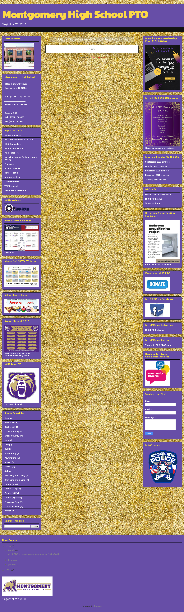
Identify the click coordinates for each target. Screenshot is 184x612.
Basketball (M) (11, 427)
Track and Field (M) (13, 506)
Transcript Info (11, 182)
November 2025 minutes (157, 171)
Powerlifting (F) (12, 453)
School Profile (11, 173)
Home (9, 29)
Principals (9, 164)
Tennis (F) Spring (12, 489)
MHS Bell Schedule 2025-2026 (18, 140)
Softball (8, 471)
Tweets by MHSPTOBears (158, 345)
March (11, 550)
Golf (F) (8, 445)
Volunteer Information (15, 190)
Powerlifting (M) (12, 458)
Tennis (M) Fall (11, 493)
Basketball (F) (11, 423)
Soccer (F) (9, 462)
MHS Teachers (11, 153)
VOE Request (11, 186)
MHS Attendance (12, 135)
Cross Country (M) (13, 436)
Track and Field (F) (13, 502)
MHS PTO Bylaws (153, 199)
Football (8, 440)
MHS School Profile (13, 148)
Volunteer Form (152, 203)
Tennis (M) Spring (13, 497)
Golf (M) (8, 449)
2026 (8, 546)
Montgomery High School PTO (75, 14)
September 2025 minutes (157, 162)
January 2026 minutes (156, 179)
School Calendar (12, 168)
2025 (8, 570)
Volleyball (9, 511)
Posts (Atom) (99, 57)
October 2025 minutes (156, 166)
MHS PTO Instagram (155, 330)
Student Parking (12, 177)
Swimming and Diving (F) (16, 475)
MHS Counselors (12, 144)
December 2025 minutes (157, 175)
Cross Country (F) (13, 431)
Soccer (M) (9, 467)
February (13, 560)
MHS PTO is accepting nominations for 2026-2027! (33, 554)
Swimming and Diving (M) (16, 480)
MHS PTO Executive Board (158, 194)
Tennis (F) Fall (11, 484)
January (12, 565)
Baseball (8, 418)
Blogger (98, 606)
